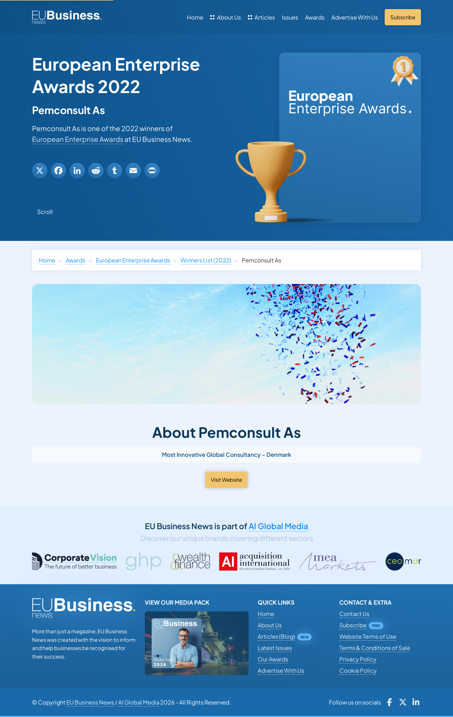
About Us (225, 17)
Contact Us (354, 613)
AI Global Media (278, 526)
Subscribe (353, 624)
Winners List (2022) (206, 260)
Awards (315, 17)
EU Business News (90, 702)
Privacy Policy (357, 659)
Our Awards (273, 659)
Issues (290, 17)
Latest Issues (275, 647)
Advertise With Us (354, 17)
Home (195, 17)
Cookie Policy (358, 670)
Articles (261, 17)
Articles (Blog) (276, 636)
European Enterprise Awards (77, 139)
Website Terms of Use (367, 636)
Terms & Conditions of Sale (374, 647)
